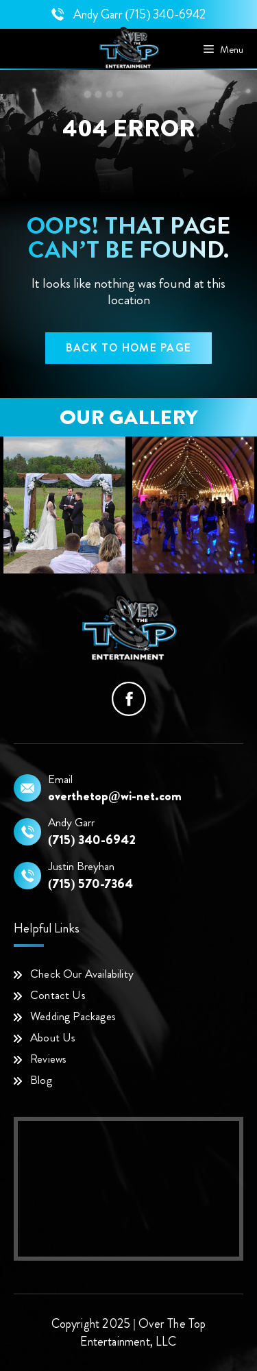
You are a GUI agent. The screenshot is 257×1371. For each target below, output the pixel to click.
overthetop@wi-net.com (115, 796)
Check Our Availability (82, 973)
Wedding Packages (73, 1016)
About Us (52, 1037)
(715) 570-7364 (90, 884)
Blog (41, 1080)
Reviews (48, 1058)
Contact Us (58, 995)
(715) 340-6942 (165, 14)
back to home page (128, 348)
